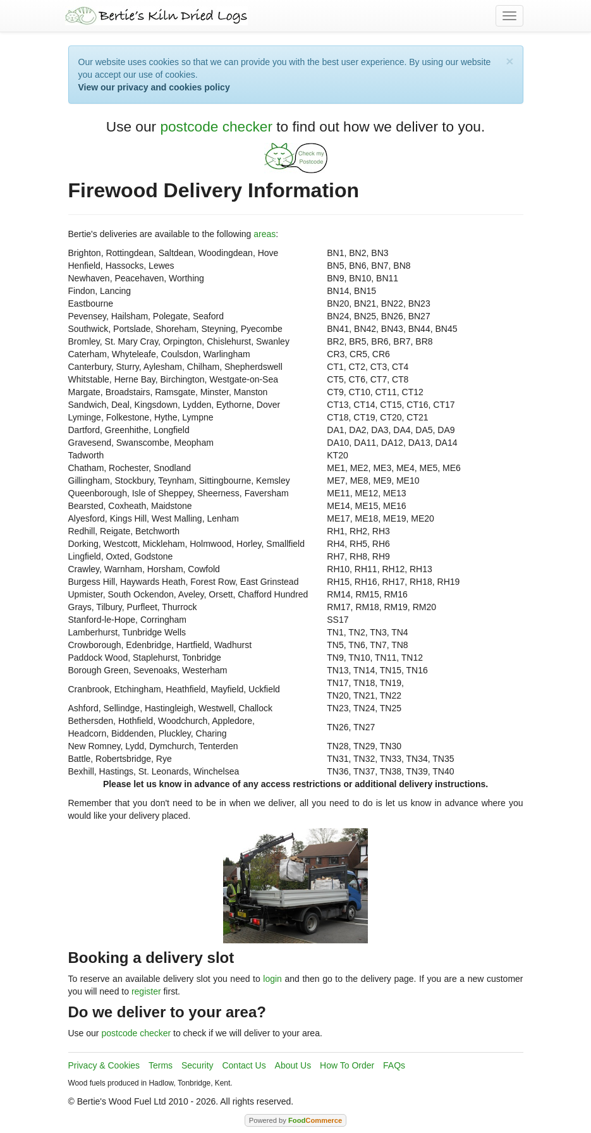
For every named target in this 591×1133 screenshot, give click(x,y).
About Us (293, 1065)
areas (264, 234)
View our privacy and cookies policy (154, 87)
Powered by (295, 1120)
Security (197, 1065)
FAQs (394, 1065)
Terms (161, 1065)
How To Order (347, 1065)
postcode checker (216, 126)
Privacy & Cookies (104, 1065)
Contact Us (243, 1065)
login (272, 979)
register (146, 991)
